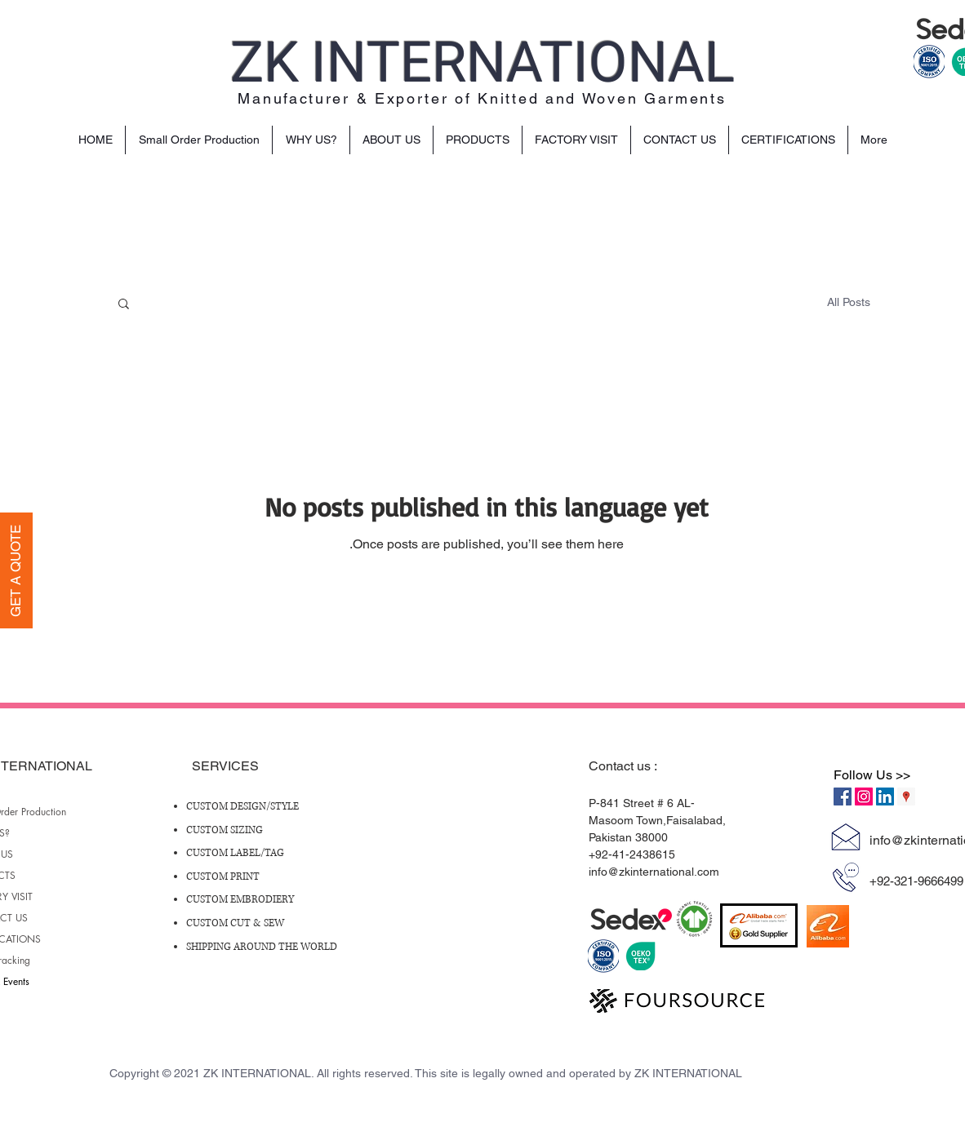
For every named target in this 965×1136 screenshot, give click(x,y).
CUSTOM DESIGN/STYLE (242, 807)
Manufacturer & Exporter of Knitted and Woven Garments (482, 98)
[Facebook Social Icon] (843, 796)
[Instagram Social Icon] (864, 796)
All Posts (848, 301)
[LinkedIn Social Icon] (885, 796)
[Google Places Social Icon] (906, 796)
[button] (123, 304)
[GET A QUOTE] (16, 570)
